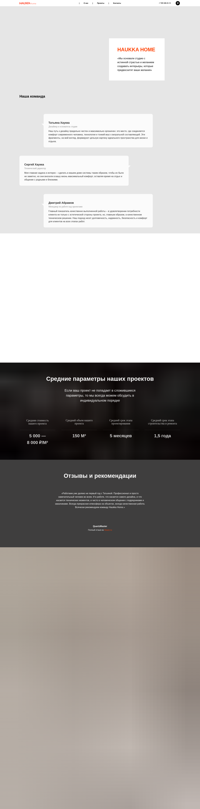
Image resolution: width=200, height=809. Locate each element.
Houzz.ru (108, 616)
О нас (86, 3)
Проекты (100, 3)
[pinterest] (178, 3)
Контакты (117, 3)
